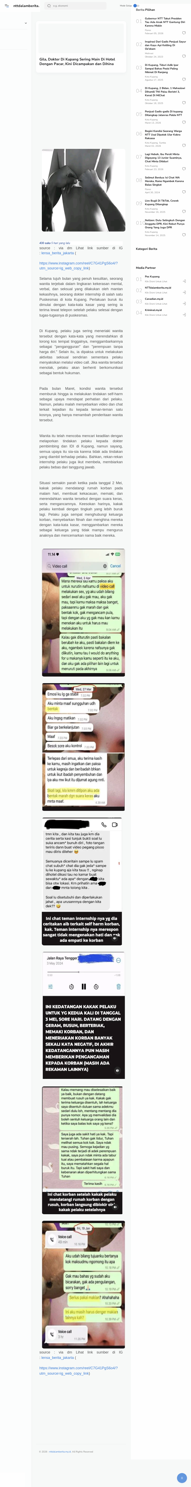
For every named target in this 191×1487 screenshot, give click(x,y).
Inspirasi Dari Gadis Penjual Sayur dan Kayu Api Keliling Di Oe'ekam (165, 45)
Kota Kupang (151, 76)
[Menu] (7, 6)
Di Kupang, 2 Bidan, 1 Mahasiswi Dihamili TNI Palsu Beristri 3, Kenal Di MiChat (165, 91)
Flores (148, 30)
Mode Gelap (116, 5)
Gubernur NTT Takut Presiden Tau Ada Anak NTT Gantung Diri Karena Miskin (165, 22)
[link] (54, 244)
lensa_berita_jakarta (66, 255)
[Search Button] (49, 6)
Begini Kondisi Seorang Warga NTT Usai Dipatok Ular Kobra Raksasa (163, 134)
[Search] (72, 6)
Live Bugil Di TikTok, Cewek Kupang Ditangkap (162, 202)
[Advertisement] (85, 108)
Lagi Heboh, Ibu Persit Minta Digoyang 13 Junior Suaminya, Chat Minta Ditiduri (163, 157)
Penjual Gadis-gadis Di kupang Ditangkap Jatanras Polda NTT (164, 113)
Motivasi (149, 53)
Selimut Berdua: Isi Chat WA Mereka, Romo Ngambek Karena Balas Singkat (164, 181)
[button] (184, 33)
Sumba (162, 142)
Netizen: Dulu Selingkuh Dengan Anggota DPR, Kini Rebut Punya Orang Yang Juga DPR (165, 224)
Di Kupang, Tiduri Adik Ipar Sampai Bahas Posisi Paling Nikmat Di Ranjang (161, 68)
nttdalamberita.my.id (31, 5)
